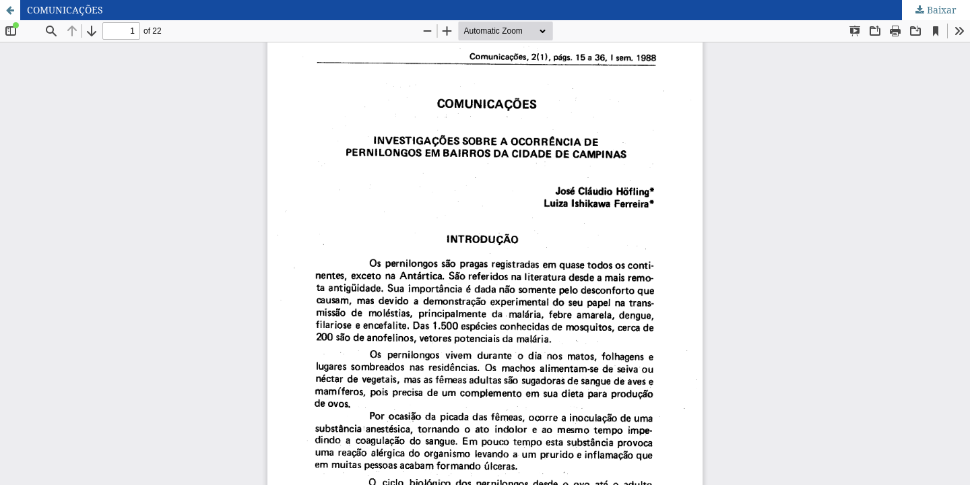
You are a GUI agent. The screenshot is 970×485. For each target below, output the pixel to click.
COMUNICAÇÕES (65, 9)
